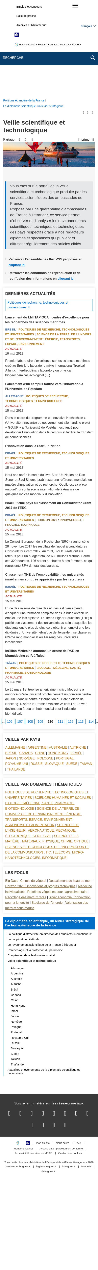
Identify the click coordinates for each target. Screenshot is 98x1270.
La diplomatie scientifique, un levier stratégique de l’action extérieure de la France (47, 830)
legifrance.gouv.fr (46, 1074)
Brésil (10, 236)
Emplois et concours (29, 6)
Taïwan (11, 570)
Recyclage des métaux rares (25, 804)
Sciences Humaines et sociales (62, 705)
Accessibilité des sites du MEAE (33, 1060)
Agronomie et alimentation (29, 732)
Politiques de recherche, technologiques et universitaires (37, 212)
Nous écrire (62, 1050)
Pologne (45, 665)
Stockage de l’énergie (47, 810)
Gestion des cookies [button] (70, 1060)
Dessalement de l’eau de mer (70, 788)
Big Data (11, 788)
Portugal (64, 665)
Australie (58, 654)
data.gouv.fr (48, 1079)
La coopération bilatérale (24, 846)
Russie (37, 671)
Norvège (27, 665)
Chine (40, 660)
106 (10, 628)
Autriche (78, 654)
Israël (10, 360)
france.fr (86, 1074)
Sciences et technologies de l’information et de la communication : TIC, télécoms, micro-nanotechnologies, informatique (47, 759)
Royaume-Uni (16, 671)
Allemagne (14, 303)
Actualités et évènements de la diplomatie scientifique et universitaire (44, 978)
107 (20, 628)
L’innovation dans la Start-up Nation (32, 353)
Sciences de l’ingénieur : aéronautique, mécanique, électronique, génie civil (42, 738)
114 (91, 628)
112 (70, 628)
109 (40, 628)
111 (60, 628)
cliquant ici (16, 172)
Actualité (13, 256)
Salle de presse (26, 15)
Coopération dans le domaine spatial (31, 862)
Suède (71, 671)
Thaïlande (16, 676)
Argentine (37, 654)
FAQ (78, 1050)
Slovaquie (54, 671)
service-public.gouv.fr (17, 1074)
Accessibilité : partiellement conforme (61, 1056)
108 (30, 628)
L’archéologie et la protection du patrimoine (35, 857)
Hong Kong (58, 660)
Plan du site (43, 1050)
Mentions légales (23, 1056)
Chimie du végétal (33, 788)
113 (81, 628)
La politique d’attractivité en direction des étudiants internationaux (50, 841)
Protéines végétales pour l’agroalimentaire (57, 799)
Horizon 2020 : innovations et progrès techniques (40, 793)
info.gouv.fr (68, 1074)
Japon (10, 665)
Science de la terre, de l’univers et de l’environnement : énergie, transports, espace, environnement (48, 246)
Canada (25, 660)
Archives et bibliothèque (31, 25)
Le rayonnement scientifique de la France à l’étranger (42, 851)
